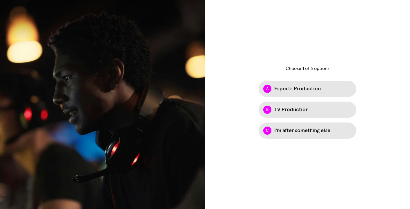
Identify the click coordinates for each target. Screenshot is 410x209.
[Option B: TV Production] (307, 110)
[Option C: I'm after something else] (307, 130)
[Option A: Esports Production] (307, 89)
